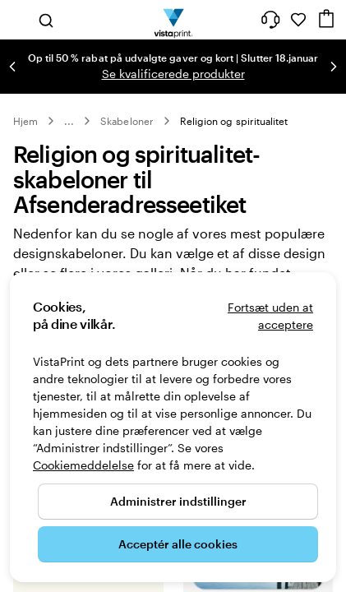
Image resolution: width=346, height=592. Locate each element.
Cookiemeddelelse (83, 465)
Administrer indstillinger (178, 501)
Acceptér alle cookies (178, 544)
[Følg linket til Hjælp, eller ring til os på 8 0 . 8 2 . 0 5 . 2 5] (270, 19)
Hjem (25, 121)
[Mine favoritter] (298, 20)
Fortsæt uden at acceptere (270, 315)
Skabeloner (127, 121)
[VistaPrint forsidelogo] (173, 20)
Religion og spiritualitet (234, 121)
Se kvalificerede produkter (173, 74)
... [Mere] (69, 120)
